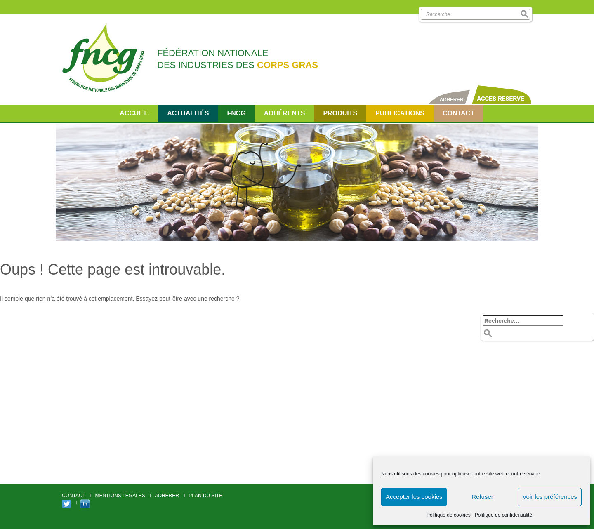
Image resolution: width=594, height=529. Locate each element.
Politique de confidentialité (503, 515)
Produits (340, 113)
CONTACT (458, 113)
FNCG (236, 113)
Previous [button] (70, 182)
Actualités (188, 113)
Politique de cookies (449, 515)
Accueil (134, 113)
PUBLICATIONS (399, 113)
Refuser (482, 496)
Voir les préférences (549, 496)
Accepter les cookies (414, 496)
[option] (297, 182)
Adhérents (284, 113)
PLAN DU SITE (205, 495)
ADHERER (167, 495)
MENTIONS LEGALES (120, 495)
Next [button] (523, 182)
